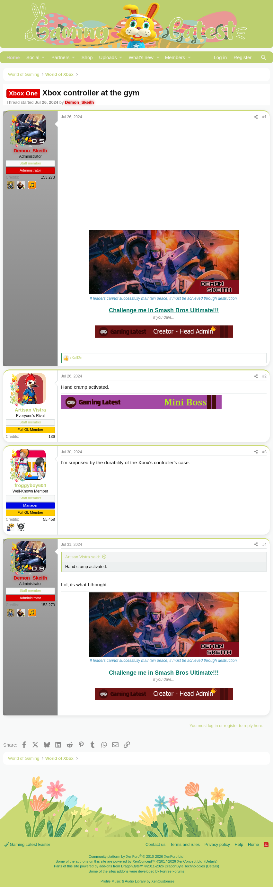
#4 (264, 544)
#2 (264, 376)
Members (175, 57)
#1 (264, 117)
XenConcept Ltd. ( (191, 861)
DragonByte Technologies (185, 866)
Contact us (155, 844)
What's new (141, 57)
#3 (264, 452)
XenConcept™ (144, 861)
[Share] (256, 117)
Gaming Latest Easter (27, 844)
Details (211, 861)
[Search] (263, 57)
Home (13, 57)
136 (51, 436)
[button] (35, 57)
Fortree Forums (172, 871)
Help (239, 844)
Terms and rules (185, 844)
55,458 (49, 519)
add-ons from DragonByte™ (121, 866)
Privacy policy (217, 844)
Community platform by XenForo (136, 856)
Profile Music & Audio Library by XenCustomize (137, 881)
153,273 (48, 177)
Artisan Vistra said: (82, 556)
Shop (87, 57)
